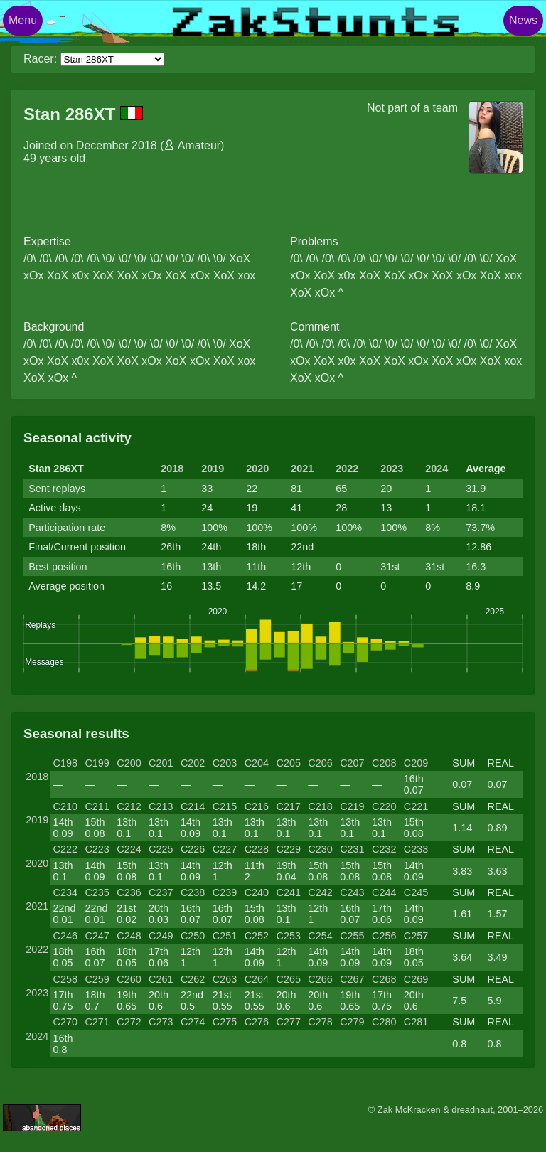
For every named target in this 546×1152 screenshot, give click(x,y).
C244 (384, 892)
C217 (288, 806)
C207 (352, 763)
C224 (129, 849)
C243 (352, 892)
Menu (23, 20)
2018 (172, 468)
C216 (257, 806)
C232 (384, 849)
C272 (129, 1022)
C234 (65, 892)
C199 (97, 763)
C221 (416, 806)
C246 (65, 936)
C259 (97, 979)
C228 (257, 849)
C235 (97, 892)
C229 (288, 849)
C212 (129, 806)
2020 (257, 468)
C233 (416, 849)
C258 (65, 979)
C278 (320, 1022)
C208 (384, 763)
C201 (161, 763)
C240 (257, 892)
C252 (257, 936)
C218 (320, 806)
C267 (352, 979)
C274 (193, 1022)
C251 (225, 936)
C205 (288, 763)
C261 (161, 979)
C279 (352, 1022)
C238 (193, 892)
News (523, 20)
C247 (97, 936)
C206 (320, 763)
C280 (384, 1022)
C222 (65, 849)
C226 (193, 849)
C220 (384, 806)
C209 (416, 763)
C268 (384, 979)
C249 (161, 936)
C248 (129, 936)
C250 (193, 936)
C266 (320, 979)
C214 (193, 806)
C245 (416, 892)
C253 (288, 936)
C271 (97, 1022)
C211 (97, 806)
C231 (352, 849)
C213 (161, 806)
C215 (225, 806)
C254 (320, 936)
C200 (129, 763)
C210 (65, 806)
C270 (65, 1022)
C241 (288, 892)
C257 (416, 936)
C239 (225, 892)
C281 (416, 1022)
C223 (97, 849)
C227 (225, 849)
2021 (302, 468)
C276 (257, 1022)
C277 (288, 1022)
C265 (288, 979)
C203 (225, 763)
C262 (193, 979)
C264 (257, 979)
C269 (416, 979)
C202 (193, 763)
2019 (212, 468)
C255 (352, 936)
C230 (320, 849)
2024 (436, 468)
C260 (129, 979)
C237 (161, 892)
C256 (384, 936)
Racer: (40, 59)
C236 (129, 892)
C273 (161, 1022)
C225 (161, 849)
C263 (225, 979)
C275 (225, 1022)
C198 (65, 763)
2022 (347, 468)
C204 (257, 763)
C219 (352, 806)
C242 (320, 892)
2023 (391, 468)
